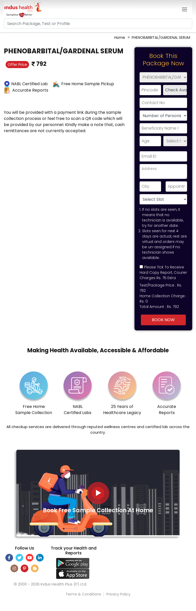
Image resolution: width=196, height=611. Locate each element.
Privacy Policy (118, 594)
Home (119, 37)
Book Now (163, 320)
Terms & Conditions (83, 594)
